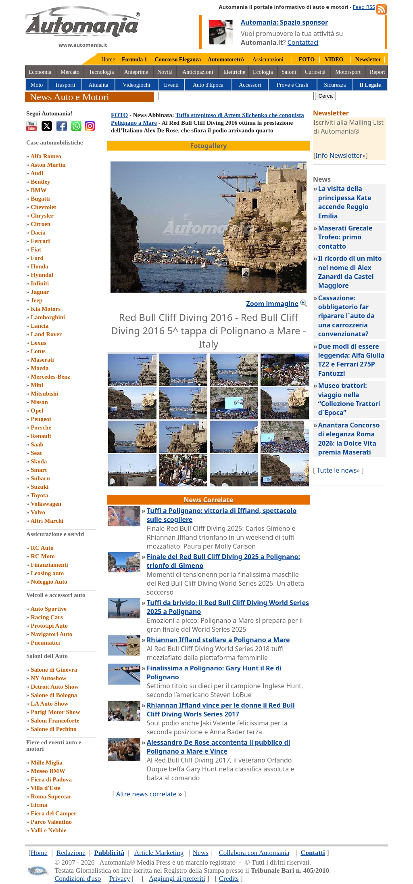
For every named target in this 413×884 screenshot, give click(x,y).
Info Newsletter (338, 155)
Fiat (36, 249)
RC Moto (43, 556)
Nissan (39, 402)
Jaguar (40, 292)
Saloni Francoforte (55, 720)
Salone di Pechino (53, 729)
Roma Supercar (51, 796)
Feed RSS (364, 6)
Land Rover (46, 334)
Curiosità (315, 72)
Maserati (42, 359)
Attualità (98, 85)
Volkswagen (46, 504)
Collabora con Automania (254, 853)
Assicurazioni (268, 60)
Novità (165, 72)
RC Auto (42, 548)
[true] (236, 96)
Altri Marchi (46, 520)
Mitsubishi (44, 393)
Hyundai (42, 275)
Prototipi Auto (49, 625)
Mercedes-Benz (50, 376)
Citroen (40, 224)
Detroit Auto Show (55, 686)
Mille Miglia (47, 762)
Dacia (38, 232)
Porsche (41, 427)
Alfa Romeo (45, 156)
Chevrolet (43, 207)
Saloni (289, 72)
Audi (36, 173)
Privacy (119, 878)
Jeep (36, 300)
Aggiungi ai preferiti (177, 878)
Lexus (38, 342)
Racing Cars (47, 617)
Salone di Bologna (54, 695)
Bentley (40, 181)
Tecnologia (101, 72)
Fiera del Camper (53, 813)
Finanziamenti (49, 564)
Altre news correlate (146, 794)
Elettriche (234, 72)
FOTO (119, 115)
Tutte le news (337, 470)
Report (377, 72)
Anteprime (136, 72)
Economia (40, 72)
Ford (37, 258)
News (201, 853)
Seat (36, 453)
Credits (229, 878)
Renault (41, 436)
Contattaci (303, 42)
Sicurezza (335, 85)
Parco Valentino (51, 822)
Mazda (39, 368)
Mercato (69, 72)
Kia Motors (45, 309)
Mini (37, 385)
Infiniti (40, 283)
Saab (37, 444)
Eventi (171, 85)
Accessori (250, 85)
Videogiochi (136, 85)
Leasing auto (47, 573)
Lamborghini (48, 317)
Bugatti (40, 198)
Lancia (39, 326)
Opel (37, 410)
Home (108, 60)
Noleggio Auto (49, 581)
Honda (39, 266)
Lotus (38, 351)
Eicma (39, 805)
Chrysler (42, 215)
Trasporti (65, 85)
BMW (38, 190)
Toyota (39, 495)
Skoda (39, 461)
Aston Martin (47, 164)
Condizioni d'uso (77, 878)
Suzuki (39, 487)
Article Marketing (159, 853)
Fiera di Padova (51, 779)
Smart (39, 470)
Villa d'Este (45, 788)
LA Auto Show (49, 703)
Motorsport (348, 72)
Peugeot (41, 419)
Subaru (40, 478)
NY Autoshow (48, 678)
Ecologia (263, 72)
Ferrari (40, 241)
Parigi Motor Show (55, 712)
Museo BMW (48, 771)
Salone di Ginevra (54, 669)
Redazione (71, 853)
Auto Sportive (48, 608)
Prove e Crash (293, 85)
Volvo (38, 512)
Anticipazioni (197, 72)
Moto (37, 85)
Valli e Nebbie (49, 830)
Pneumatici (45, 642)
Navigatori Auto (51, 634)
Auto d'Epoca (208, 85)
